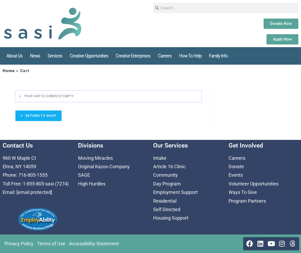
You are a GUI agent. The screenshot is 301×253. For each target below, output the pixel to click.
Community (165, 175)
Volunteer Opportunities (253, 184)
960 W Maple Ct (19, 158)
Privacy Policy (19, 243)
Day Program (167, 184)
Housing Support (170, 218)
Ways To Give (243, 192)
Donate (236, 166)
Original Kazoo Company (104, 166)
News (35, 56)
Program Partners (247, 201)
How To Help (190, 56)
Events (236, 175)
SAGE (84, 175)
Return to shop (40, 116)
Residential (165, 201)
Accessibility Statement (94, 243)
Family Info (218, 56)
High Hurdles (91, 184)
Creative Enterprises (133, 56)
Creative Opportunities (89, 56)
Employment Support (175, 192)
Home (9, 70)
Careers (165, 56)
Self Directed (166, 209)
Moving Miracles (95, 158)
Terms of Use (51, 243)
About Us (14, 56)
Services (55, 56)
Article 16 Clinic (169, 166)
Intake (159, 158)
